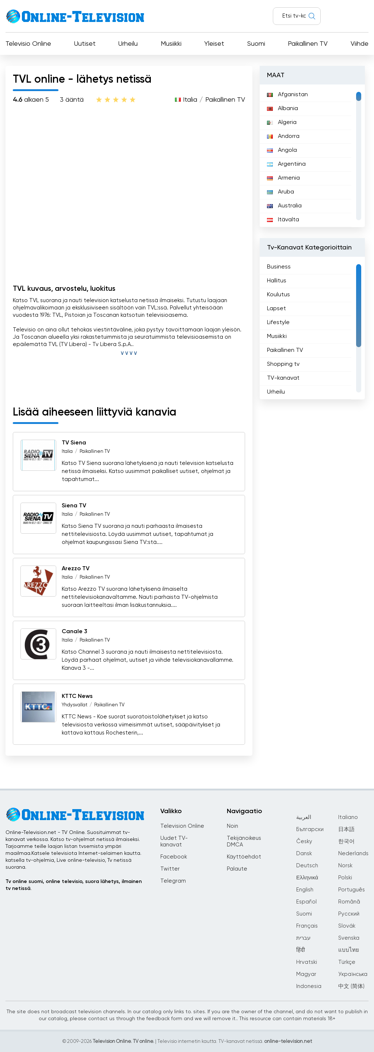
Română (349, 902)
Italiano (348, 817)
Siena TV (74, 506)
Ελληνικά (307, 877)
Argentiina (286, 164)
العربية (303, 817)
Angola (282, 150)
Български (310, 829)
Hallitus (276, 281)
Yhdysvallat (74, 705)
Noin (232, 826)
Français (307, 926)
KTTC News (77, 696)
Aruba (280, 192)
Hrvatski (306, 962)
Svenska (348, 938)
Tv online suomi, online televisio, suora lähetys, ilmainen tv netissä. (73, 885)
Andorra (283, 136)
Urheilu (128, 44)
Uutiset (85, 44)
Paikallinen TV (308, 44)
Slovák (346, 926)
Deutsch (307, 865)
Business (279, 267)
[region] (312, 155)
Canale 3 (74, 632)
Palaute (237, 869)
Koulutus (278, 295)
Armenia (283, 178)
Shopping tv (283, 364)
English (304, 890)
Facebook (173, 857)
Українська (352, 974)
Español (306, 902)
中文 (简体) (351, 986)
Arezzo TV (75, 569)
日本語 (346, 829)
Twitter (170, 869)
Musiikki (171, 44)
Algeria (282, 122)
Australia (284, 206)
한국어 (346, 841)
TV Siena (74, 443)
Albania (282, 109)
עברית (303, 938)
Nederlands (353, 853)
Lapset (276, 309)
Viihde (360, 44)
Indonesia (308, 986)
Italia (190, 100)
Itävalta (283, 220)
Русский (348, 914)
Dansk (304, 853)
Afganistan (287, 95)
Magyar (306, 974)
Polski (345, 877)
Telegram (173, 881)
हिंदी (300, 950)
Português (351, 890)
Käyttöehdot (244, 857)
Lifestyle (278, 323)
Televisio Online (28, 44)
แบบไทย (348, 950)
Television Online (182, 826)
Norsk (345, 865)
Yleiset (214, 44)
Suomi (256, 44)
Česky (304, 841)
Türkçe (346, 962)
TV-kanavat (283, 378)
